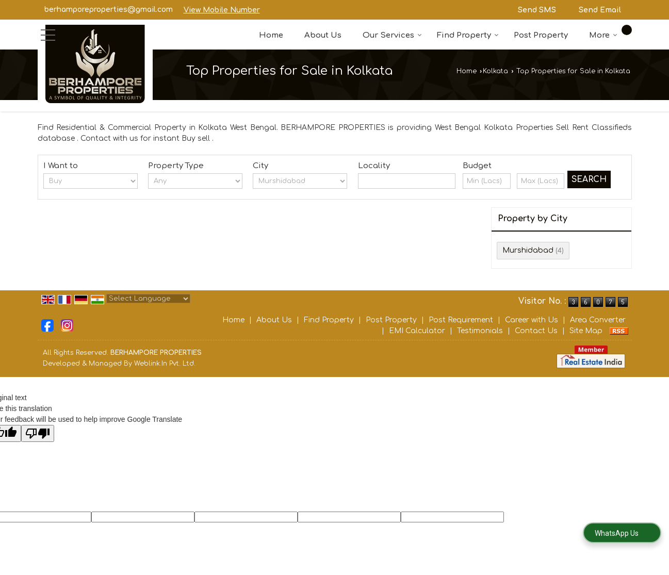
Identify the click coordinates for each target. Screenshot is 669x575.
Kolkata (495, 71)
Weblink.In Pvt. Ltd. (164, 363)
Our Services (392, 35)
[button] (222, 10)
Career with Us (531, 320)
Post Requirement (461, 320)
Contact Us (536, 331)
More (603, 35)
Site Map (585, 331)
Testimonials (480, 331)
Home (271, 35)
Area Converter (598, 320)
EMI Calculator (417, 331)
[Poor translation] (37, 433)
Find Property (468, 35)
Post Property (541, 35)
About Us (322, 35)
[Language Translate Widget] (148, 298)
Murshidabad (527, 250)
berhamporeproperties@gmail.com (108, 9)
